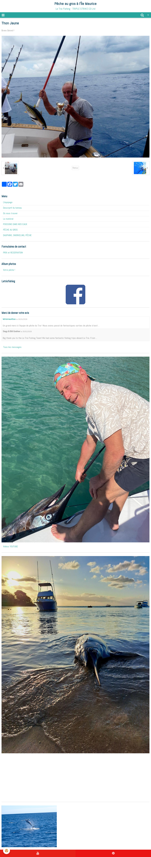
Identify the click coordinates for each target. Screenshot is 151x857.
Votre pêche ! (9, 270)
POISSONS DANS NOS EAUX (15, 224)
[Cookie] (6, 850)
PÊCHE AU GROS (10, 229)
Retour (75, 168)
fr (148, 15)
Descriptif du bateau (12, 207)
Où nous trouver (10, 213)
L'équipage (7, 202)
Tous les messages (12, 347)
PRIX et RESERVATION (13, 252)
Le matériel (8, 218)
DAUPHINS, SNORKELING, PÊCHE (17, 235)
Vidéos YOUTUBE (10, 546)
